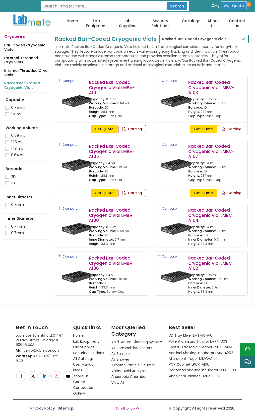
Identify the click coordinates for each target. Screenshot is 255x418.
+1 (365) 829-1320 (38, 358)
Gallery (79, 393)
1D (13, 183)
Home (72, 20)
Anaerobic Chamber (129, 376)
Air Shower (120, 359)
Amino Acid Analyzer (129, 371)
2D (13, 176)
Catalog (132, 129)
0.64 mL (18, 154)
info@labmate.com (38, 350)
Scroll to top (127, 408)
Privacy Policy (42, 408)
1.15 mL (17, 141)
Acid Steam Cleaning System (136, 342)
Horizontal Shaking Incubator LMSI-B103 (202, 370)
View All (117, 382)
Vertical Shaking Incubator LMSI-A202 (201, 353)
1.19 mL (17, 148)
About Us (213, 23)
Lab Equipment (96, 23)
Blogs (77, 370)
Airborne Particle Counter (133, 365)
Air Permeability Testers (131, 348)
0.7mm (17, 204)
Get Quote (234, 5)
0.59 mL (18, 135)
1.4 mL (16, 114)
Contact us (237, 23)
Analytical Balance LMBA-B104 (194, 376)
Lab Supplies (127, 23)
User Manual (83, 364)
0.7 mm (18, 226)
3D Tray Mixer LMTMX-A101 (191, 335)
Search (177, 6)
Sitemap (66, 408)
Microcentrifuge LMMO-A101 (193, 358)
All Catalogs (83, 358)
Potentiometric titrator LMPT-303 (198, 341)
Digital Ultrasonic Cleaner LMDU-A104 (201, 347)
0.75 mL (18, 107)
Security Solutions (160, 23)
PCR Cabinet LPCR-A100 (189, 364)
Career (79, 382)
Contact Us (83, 387)
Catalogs (191, 20)
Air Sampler (121, 353)
